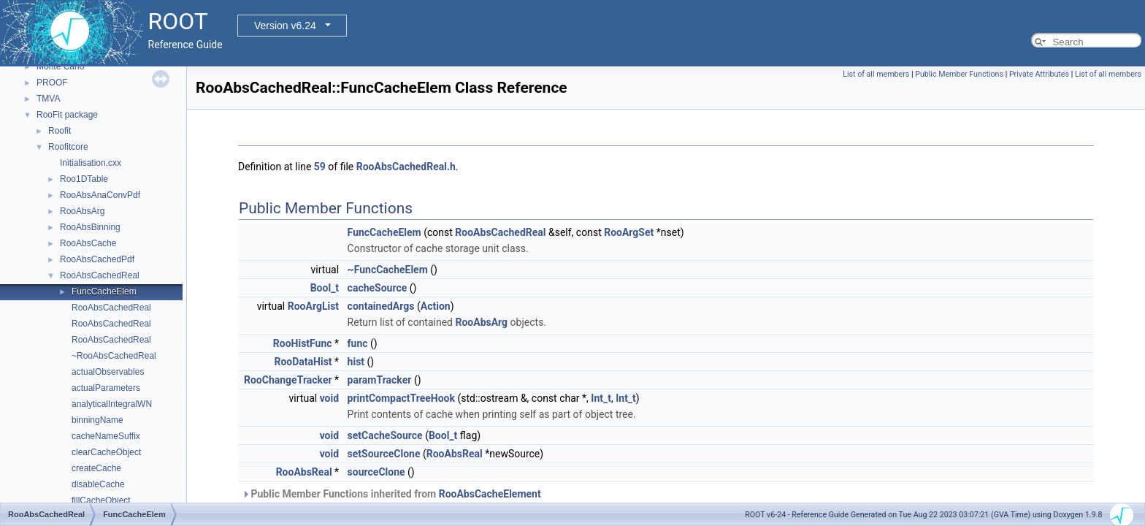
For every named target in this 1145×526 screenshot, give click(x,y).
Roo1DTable (84, 179)
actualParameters (106, 388)
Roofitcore (68, 147)
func (358, 343)
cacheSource (377, 288)
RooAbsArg (82, 211)
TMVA (48, 99)
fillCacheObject (101, 500)
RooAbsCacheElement (490, 494)
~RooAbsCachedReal (114, 356)
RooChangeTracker (288, 380)
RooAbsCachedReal (99, 275)
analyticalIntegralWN (112, 404)
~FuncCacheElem (388, 269)
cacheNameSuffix (106, 436)
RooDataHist (303, 361)
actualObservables (108, 372)
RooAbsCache (88, 243)
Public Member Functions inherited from (391, 494)
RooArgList (313, 306)
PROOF (52, 82)
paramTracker (380, 380)
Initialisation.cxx (90, 163)
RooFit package (67, 115)
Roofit (59, 131)
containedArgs (381, 306)
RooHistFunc (302, 343)
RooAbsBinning (90, 227)
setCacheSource (385, 435)
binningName (97, 420)
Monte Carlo (60, 66)
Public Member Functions (959, 74)
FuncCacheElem (104, 291)
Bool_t (324, 288)
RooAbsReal (454, 454)
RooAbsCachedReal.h (406, 166)
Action (436, 306)
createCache (96, 468)
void (329, 398)
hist (356, 361)
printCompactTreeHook (401, 398)
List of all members (876, 74)
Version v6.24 (285, 25)
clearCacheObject (106, 452)
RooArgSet (629, 232)
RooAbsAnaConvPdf (100, 195)
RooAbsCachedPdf (97, 259)
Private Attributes (1039, 74)
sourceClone (376, 472)
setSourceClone (384, 454)
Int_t (601, 398)
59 (320, 166)
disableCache (98, 484)
